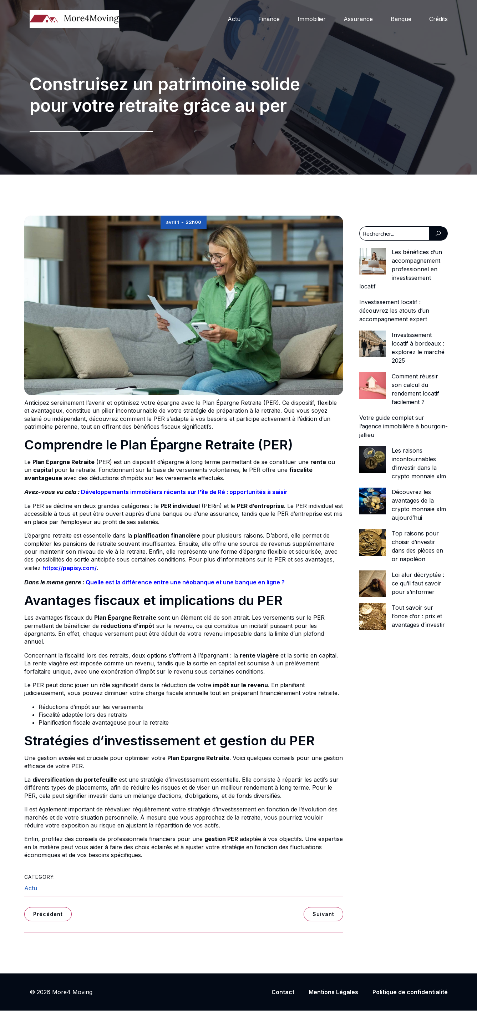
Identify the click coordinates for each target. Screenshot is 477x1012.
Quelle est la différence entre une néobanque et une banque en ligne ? (185, 583)
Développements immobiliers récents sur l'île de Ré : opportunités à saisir (184, 493)
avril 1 (172, 223)
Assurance (358, 19)
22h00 (193, 223)
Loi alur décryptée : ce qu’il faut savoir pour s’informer (418, 585)
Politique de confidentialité (410, 993)
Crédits (438, 19)
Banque (401, 19)
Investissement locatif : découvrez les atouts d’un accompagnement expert (394, 312)
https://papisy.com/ (69, 569)
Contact (283, 993)
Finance (269, 19)
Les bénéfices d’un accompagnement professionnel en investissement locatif (400, 270)
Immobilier (312, 19)
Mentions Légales (333, 993)
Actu (234, 19)
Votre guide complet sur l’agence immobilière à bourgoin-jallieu (403, 428)
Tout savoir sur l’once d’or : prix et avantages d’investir (418, 617)
